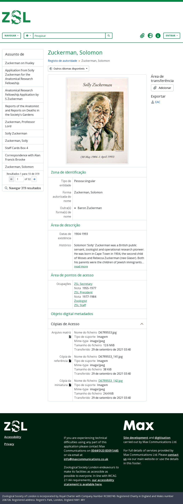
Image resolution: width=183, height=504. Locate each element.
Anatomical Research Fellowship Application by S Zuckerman (22, 94)
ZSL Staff (80, 305)
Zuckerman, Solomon (19, 167)
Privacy (9, 444)
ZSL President (83, 292)
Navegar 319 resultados (23, 188)
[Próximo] (34, 179)
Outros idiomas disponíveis (67, 68)
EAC (155, 102)
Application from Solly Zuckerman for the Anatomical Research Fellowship (19, 76)
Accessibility (12, 437)
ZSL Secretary (83, 284)
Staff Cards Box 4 (16, 148)
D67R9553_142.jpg (110, 381)
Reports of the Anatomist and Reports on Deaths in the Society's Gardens (22, 110)
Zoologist (80, 301)
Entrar (171, 35)
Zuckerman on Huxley (19, 63)
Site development (135, 438)
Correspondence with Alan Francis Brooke (22, 157)
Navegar (11, 35)
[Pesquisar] (69, 36)
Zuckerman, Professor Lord (20, 124)
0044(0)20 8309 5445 (105, 451)
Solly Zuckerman (16, 133)
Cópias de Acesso (65, 323)
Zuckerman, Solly (16, 141)
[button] (142, 36)
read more (81, 266)
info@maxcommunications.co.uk (86, 459)
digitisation (162, 438)
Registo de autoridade (62, 61)
